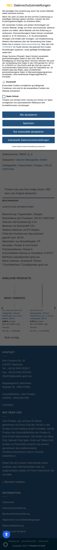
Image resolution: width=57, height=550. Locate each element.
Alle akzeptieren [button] (28, 112)
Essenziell (10, 80)
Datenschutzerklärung (30, 42)
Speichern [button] (28, 121)
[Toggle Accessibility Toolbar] (6, 534)
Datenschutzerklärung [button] (29, 144)
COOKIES (7, 45)
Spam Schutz (11, 94)
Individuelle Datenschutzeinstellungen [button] (28, 138)
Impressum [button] (41, 144)
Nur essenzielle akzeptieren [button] (28, 129)
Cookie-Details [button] (16, 144)
